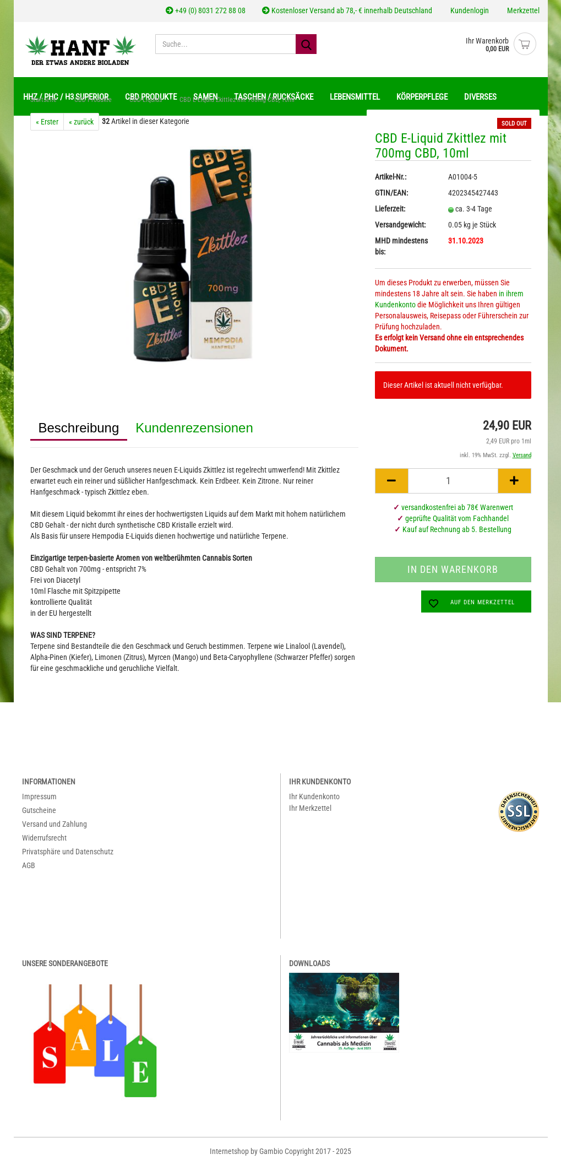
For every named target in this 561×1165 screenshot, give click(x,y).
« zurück (81, 121)
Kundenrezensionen (194, 427)
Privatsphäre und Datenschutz (67, 851)
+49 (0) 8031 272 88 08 (206, 10)
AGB (28, 865)
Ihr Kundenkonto (314, 796)
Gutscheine (39, 810)
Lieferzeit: (390, 208)
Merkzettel (522, 10)
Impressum (39, 796)
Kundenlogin (469, 10)
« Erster (47, 121)
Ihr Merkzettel (310, 808)
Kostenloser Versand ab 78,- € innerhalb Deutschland (347, 10)
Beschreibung (79, 427)
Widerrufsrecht (44, 837)
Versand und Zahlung (54, 824)
